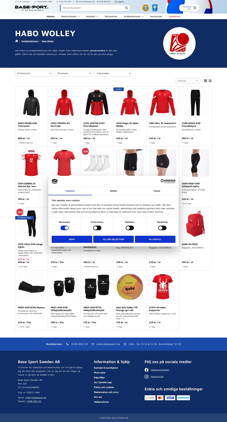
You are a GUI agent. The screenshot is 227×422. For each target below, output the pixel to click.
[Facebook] (176, 370)
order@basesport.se (86, 1)
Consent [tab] (70, 191)
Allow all (155, 239)
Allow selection (113, 239)
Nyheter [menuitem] (51, 16)
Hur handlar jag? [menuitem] (103, 382)
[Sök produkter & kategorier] (95, 7)
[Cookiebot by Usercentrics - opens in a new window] (162, 181)
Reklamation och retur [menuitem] (106, 392)
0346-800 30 (104, 1)
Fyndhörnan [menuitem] (174, 16)
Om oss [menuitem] (98, 397)
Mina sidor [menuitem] (100, 372)
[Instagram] (176, 376)
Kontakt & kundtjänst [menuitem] (106, 367)
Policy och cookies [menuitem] (104, 387)
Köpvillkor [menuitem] (99, 377)
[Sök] (126, 7)
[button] (34, 73)
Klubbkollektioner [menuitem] (132, 16)
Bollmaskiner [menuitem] (111, 16)
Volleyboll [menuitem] (90, 16)
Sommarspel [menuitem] (156, 16)
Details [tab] (113, 191)
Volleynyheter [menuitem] (101, 402)
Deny (72, 239)
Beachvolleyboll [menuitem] (69, 16)
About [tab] (157, 191)
